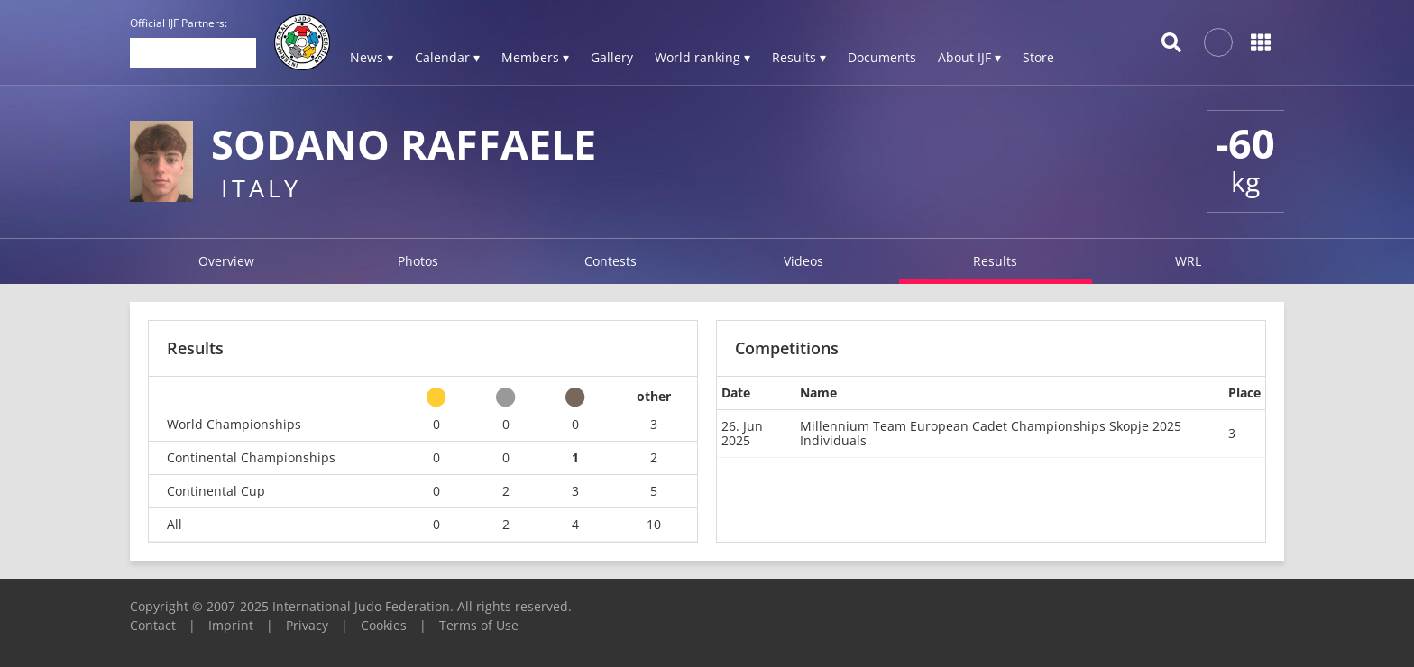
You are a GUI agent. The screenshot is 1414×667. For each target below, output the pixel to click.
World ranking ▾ (702, 57)
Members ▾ (535, 57)
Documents (882, 57)
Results (995, 261)
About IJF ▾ (969, 57)
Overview (226, 261)
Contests (610, 261)
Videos (803, 261)
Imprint (230, 625)
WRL (1188, 261)
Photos (418, 261)
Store (1038, 57)
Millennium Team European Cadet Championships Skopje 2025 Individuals (990, 433)
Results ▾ (799, 57)
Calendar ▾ (447, 57)
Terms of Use (479, 625)
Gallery (612, 57)
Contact (153, 625)
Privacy (307, 625)
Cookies (384, 625)
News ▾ (371, 57)
